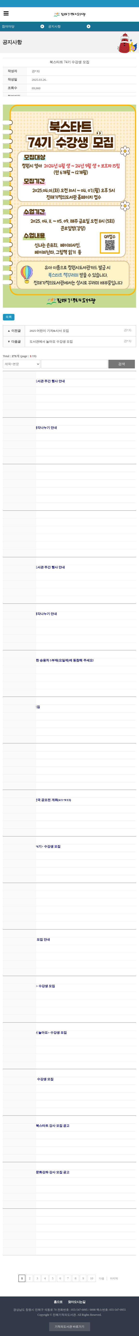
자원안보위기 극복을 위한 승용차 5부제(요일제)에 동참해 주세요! (48, 660)
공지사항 (54, 26)
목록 (9, 317)
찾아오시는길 (76, 1302)
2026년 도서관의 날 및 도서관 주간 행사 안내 (34, 381)
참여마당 (8, 26)
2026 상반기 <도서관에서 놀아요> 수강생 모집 (35, 1032)
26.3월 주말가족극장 (17, 893)
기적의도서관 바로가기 (69, 1326)
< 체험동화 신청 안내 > (19, 520)
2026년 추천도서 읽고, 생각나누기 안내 (30, 427)
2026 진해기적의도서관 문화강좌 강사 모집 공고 (36, 1172)
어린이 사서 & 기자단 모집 (21, 707)
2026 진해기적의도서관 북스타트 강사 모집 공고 (36, 1125)
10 (91, 1278)
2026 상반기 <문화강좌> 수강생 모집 (28, 1079)
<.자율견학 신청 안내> (18, 474)
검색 (121, 364)
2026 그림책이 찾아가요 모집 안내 (26, 939)
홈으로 (58, 1302)
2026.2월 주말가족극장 (18, 1219)
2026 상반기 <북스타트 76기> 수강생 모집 (31, 846)
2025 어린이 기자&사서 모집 (49, 330)
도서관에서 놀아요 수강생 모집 (51, 341)
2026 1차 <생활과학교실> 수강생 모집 (29, 986)
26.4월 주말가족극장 (17, 753)
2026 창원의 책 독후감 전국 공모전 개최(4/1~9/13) (37, 800)
